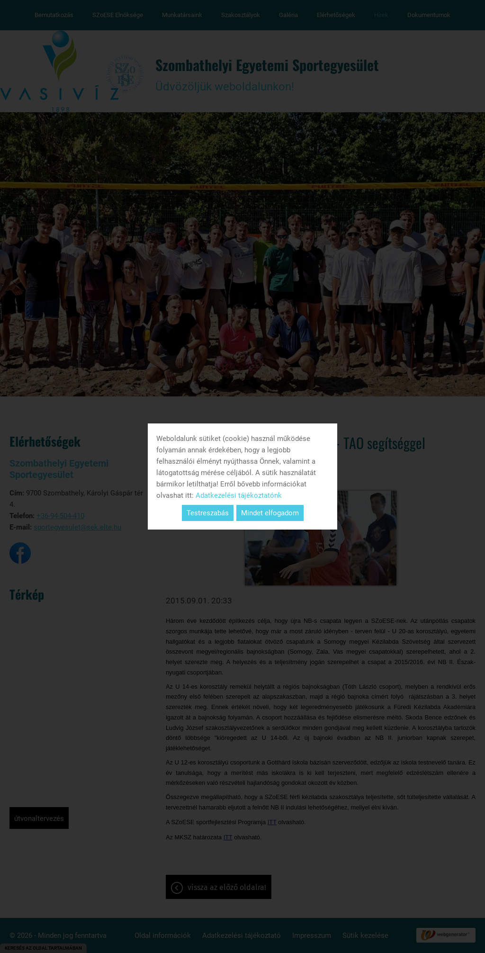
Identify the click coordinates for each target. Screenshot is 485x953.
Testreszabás (208, 513)
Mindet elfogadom (270, 513)
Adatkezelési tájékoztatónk (239, 495)
